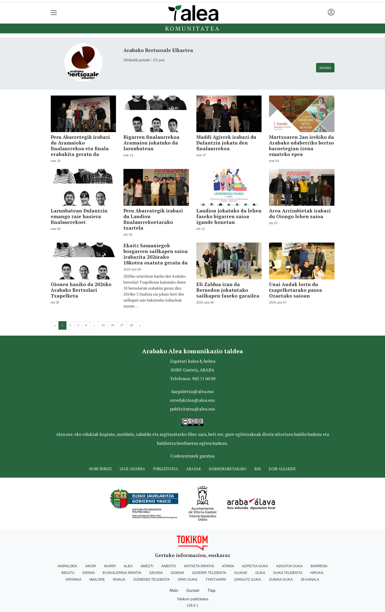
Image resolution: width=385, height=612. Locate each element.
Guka (260, 573)
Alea (128, 566)
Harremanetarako (227, 468)
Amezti (147, 566)
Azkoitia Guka (289, 566)
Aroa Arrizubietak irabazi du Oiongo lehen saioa (300, 213)
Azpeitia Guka (255, 566)
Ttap (212, 590)
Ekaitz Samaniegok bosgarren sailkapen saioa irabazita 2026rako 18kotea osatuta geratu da (155, 254)
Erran (88, 573)
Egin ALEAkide (282, 468)
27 (122, 325)
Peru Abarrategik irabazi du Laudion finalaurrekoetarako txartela (153, 219)
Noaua (119, 579)
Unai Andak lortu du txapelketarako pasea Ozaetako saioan (295, 290)
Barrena (319, 566)
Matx (173, 590)
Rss (257, 468)
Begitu (67, 573)
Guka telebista (287, 573)
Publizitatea (165, 468)
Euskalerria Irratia (122, 573)
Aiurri (110, 566)
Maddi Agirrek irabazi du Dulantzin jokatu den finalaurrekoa (226, 143)
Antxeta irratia (199, 566)
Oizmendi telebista (151, 579)
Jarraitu (325, 67)
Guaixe (240, 573)
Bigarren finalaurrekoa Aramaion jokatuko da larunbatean (151, 143)
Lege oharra (132, 468)
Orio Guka (187, 579)
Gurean (192, 590)
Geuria (156, 573)
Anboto (168, 566)
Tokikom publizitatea (192, 599)
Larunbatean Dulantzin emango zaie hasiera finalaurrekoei (79, 216)
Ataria (228, 566)
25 (103, 325)
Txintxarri (215, 579)
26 (112, 325)
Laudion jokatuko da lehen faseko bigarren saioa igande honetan (229, 216)
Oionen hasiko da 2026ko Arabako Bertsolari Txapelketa (81, 290)
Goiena (177, 573)
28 (131, 325)
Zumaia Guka (281, 579)
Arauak (193, 468)
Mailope (97, 579)
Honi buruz (100, 468)
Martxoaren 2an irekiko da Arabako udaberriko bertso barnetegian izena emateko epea (301, 145)
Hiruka (317, 573)
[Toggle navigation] (54, 12)
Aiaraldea (67, 566)
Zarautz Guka (247, 579)
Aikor (90, 566)
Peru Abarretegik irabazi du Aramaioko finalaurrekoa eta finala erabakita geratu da (80, 145)
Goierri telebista (209, 573)
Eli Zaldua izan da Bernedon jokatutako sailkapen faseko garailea (227, 290)
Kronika (73, 579)
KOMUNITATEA (192, 28)
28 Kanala (310, 579)
